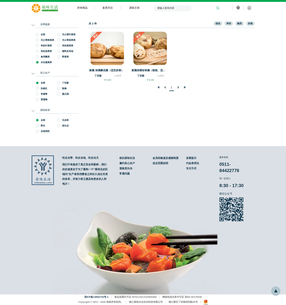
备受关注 (107, 7)
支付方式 (191, 168)
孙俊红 (41, 88)
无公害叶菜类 (66, 34)
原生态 (63, 125)
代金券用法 (192, 163)
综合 (218, 23)
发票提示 (191, 157)
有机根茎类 (65, 45)
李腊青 (41, 94)
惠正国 (63, 94)
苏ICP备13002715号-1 (96, 297)
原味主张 (134, 7)
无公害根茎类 (45, 40)
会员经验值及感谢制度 (166, 157)
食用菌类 (43, 56)
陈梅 (62, 88)
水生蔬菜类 (44, 62)
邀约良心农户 (127, 163)
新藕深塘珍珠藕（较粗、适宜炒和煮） (149, 70)
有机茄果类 (44, 51)
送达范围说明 (160, 163)
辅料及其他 (65, 51)
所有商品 (82, 7)
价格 (250, 23)
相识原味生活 (127, 157)
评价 (228, 23)
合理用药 (43, 131)
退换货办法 (125, 168)
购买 (239, 23)
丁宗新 (63, 82)
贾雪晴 (41, 99)
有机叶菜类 (44, 45)
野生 (40, 125)
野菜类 (63, 56)
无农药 (63, 120)
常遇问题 (124, 173)
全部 (40, 34)
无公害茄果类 (66, 40)
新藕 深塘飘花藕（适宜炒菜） (106, 70)
